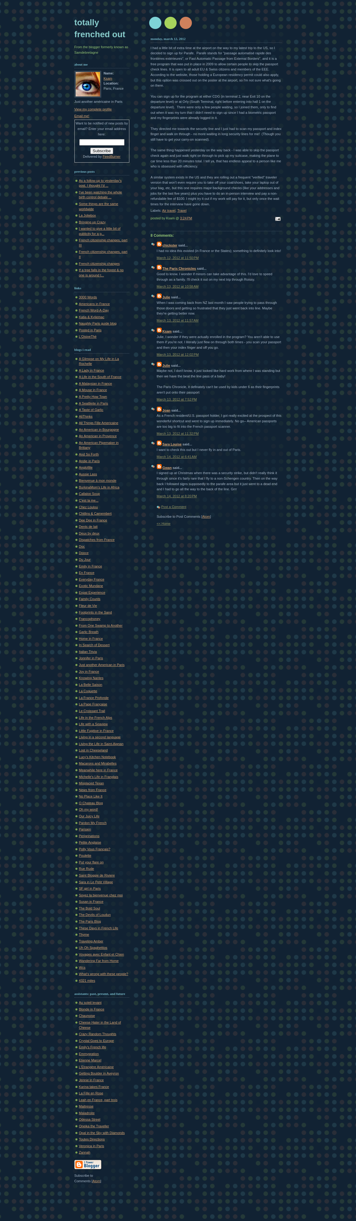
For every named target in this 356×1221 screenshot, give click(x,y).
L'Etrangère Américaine (96, 1067)
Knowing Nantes (91, 678)
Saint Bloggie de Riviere (97, 875)
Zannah (84, 1152)
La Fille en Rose (91, 1093)
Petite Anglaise (90, 842)
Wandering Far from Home (99, 961)
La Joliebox (87, 215)
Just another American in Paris (102, 665)
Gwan (167, 468)
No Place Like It (90, 796)
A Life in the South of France (100, 377)
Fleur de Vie (88, 605)
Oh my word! (88, 809)
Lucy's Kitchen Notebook (97, 757)
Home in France (91, 638)
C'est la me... (89, 500)
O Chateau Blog (91, 803)
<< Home (164, 523)
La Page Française (93, 704)
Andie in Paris (89, 461)
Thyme (84, 934)
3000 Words (88, 297)
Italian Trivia (88, 652)
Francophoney (90, 619)
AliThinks (86, 416)
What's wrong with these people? (103, 974)
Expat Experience (92, 592)
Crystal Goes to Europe (96, 1041)
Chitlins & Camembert (95, 513)
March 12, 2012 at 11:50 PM (178, 258)
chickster (170, 245)
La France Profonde (94, 698)
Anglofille (86, 467)
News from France (92, 790)
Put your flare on (91, 862)
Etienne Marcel (90, 1060)
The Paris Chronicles (179, 268)
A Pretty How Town (93, 396)
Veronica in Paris (91, 1146)
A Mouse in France (93, 390)
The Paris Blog (90, 921)
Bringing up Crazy (92, 222)
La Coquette (88, 691)
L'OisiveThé (88, 336)
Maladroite (87, 1113)
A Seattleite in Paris (93, 403)
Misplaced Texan (91, 783)
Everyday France (92, 579)
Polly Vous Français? (94, 849)
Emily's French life (92, 1047)
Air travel (169, 210)
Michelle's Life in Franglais (98, 777)
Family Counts (90, 599)
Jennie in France (91, 1080)
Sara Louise (172, 444)
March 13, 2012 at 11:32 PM (178, 433)
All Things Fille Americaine (98, 423)
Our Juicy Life (89, 816)
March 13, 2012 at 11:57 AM (178, 320)
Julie (166, 297)
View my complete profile (93, 109)
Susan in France (91, 901)
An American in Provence (98, 436)
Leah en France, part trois (98, 1100)
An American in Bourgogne (99, 429)
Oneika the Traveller (94, 1126)
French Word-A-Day (94, 310)
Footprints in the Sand (95, 612)
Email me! (81, 116)
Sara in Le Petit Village (96, 882)
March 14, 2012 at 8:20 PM (177, 496)
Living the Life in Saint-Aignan (101, 744)
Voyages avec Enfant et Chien (101, 954)
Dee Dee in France (93, 520)
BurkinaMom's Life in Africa (99, 487)
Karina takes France (94, 1087)
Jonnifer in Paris (91, 658)
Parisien (85, 829)
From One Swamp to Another (101, 625)
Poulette (85, 855)
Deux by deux (89, 533)
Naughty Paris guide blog (98, 323)
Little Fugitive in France (96, 731)
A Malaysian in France (95, 383)
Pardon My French (93, 823)
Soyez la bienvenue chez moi (101, 895)
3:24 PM (186, 218)
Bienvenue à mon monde (98, 480)
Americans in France (94, 304)
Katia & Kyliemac (92, 317)
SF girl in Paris (90, 888)
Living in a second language (100, 737)
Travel (181, 210)
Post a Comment (173, 507)
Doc (82, 546)
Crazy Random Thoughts (98, 1034)
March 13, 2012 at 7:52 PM (177, 399)
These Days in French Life (98, 928)
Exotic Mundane (91, 586)
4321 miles (87, 980)
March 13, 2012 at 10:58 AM (178, 286)
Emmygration (89, 1054)
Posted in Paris (90, 330)
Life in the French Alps (95, 717)
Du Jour (85, 559)
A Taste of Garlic (91, 410)
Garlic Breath (89, 632)
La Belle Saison (90, 684)
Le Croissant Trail (92, 711)
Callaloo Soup (89, 493)
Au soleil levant (90, 1002)
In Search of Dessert (94, 645)
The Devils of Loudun (95, 915)
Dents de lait (88, 526)
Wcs (82, 967)
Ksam (167, 331)
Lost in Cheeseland (93, 750)
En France (87, 572)
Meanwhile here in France (98, 770)
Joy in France (89, 671)
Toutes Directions (92, 1139)
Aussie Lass (88, 474)
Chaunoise (87, 1016)
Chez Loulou (88, 507)
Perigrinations (89, 836)
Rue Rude (86, 868)
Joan (167, 410)
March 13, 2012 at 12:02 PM (178, 354)
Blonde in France (92, 1009)
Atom (206, 516)
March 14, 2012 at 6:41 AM (177, 457)
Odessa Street (90, 1119)
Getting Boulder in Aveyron (99, 1073)
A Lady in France (91, 370)
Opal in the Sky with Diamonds (102, 1133)
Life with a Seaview (93, 724)
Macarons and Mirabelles (98, 763)
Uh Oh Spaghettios (93, 947)
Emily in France (90, 566)
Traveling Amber (91, 941)
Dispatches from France (97, 540)
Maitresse (86, 1106)
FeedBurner (111, 156)
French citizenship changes (99, 263)
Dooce (84, 553)
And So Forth (89, 454)
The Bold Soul (89, 908)
